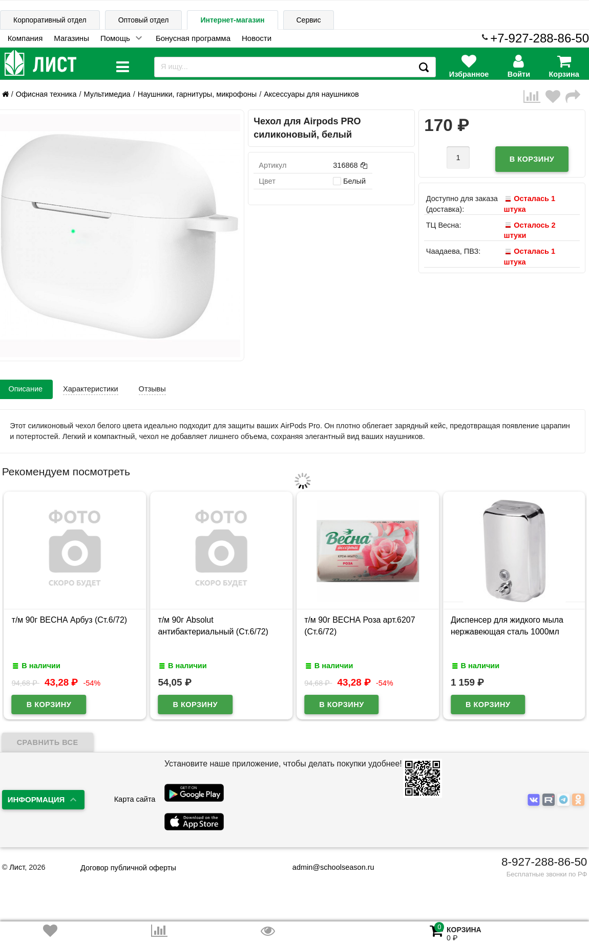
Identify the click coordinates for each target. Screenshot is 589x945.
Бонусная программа (193, 38)
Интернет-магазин (232, 20)
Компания (25, 38)
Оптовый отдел (143, 20)
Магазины (71, 38)
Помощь (115, 38)
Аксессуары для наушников (311, 94)
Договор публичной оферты (128, 868)
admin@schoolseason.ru (327, 867)
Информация (36, 799)
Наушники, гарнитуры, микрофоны (197, 94)
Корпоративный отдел (50, 20)
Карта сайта (135, 799)
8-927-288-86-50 (544, 861)
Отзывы (152, 389)
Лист (17, 867)
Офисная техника (46, 94)
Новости (256, 38)
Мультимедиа (107, 94)
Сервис (309, 20)
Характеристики (90, 389)
